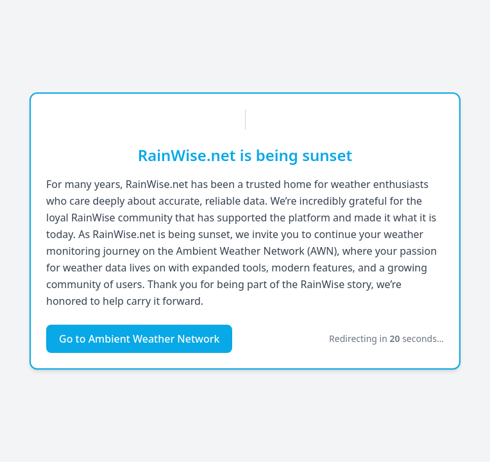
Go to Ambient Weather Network (139, 339)
